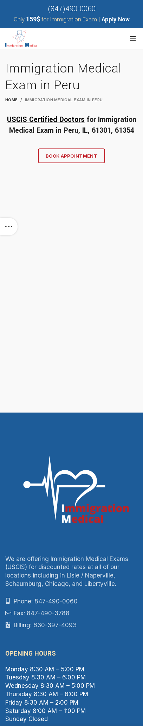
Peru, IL (76, 130)
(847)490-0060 (72, 9)
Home (11, 99)
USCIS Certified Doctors (46, 120)
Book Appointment (71, 156)
